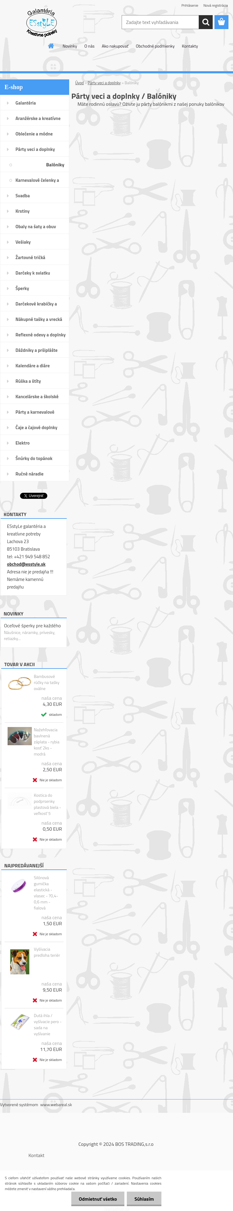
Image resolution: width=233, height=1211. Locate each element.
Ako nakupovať (115, 46)
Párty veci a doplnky (104, 83)
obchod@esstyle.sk (26, 564)
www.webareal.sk (56, 1104)
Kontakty (190, 46)
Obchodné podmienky (155, 46)
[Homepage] (51, 46)
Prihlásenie (189, 5)
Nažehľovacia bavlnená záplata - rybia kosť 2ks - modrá (46, 742)
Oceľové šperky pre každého (32, 625)
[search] (206, 22)
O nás (89, 46)
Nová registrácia (215, 5)
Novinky (70, 46)
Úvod (79, 83)
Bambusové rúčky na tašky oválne (46, 682)
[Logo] (41, 22)
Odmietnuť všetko (98, 1199)
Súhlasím (144, 1199)
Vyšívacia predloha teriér (47, 952)
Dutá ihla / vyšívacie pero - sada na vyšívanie (48, 1025)
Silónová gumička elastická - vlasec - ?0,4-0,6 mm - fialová (46, 893)
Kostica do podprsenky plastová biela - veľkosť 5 (47, 804)
